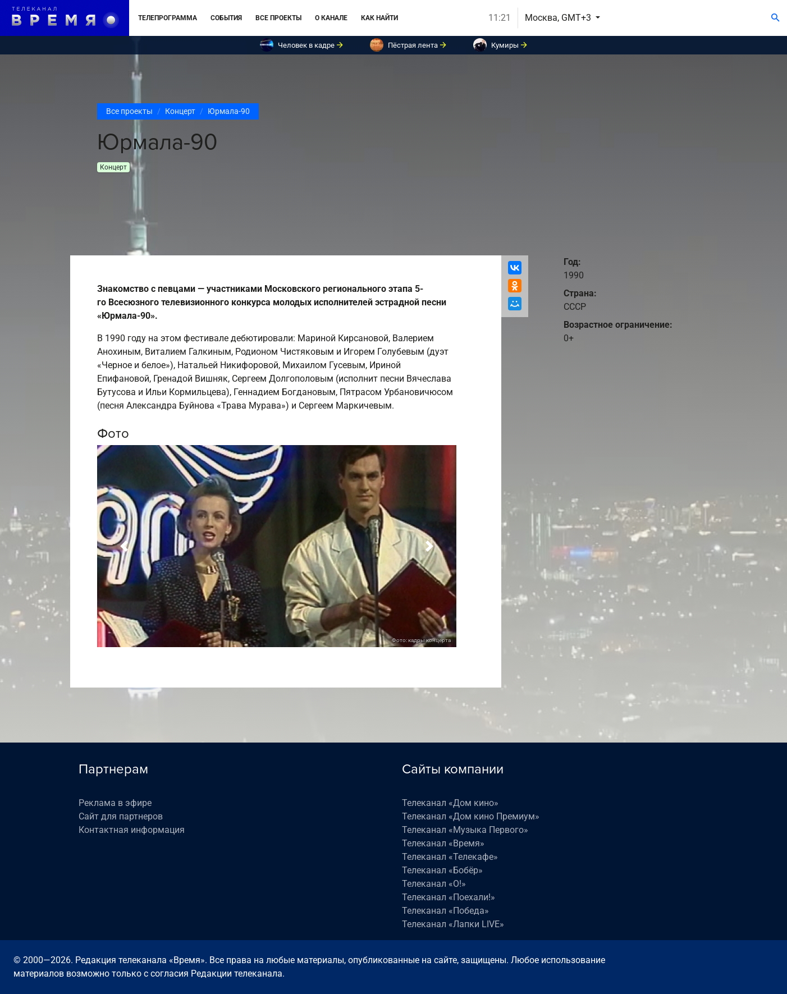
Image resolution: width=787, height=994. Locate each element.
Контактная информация (132, 829)
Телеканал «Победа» (445, 910)
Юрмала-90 (229, 111)
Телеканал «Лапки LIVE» (453, 924)
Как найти (379, 18)
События (226, 18)
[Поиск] (775, 18)
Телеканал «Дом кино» (450, 803)
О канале (331, 18)
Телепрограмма (167, 18)
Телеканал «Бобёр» (442, 870)
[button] (124, 546)
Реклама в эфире (115, 803)
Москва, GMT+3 (559, 17)
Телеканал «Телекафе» (450, 856)
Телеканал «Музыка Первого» (465, 829)
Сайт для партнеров (121, 816)
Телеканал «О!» (434, 883)
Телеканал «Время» (443, 843)
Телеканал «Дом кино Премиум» (470, 816)
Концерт (180, 111)
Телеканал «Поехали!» (448, 897)
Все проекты (278, 18)
